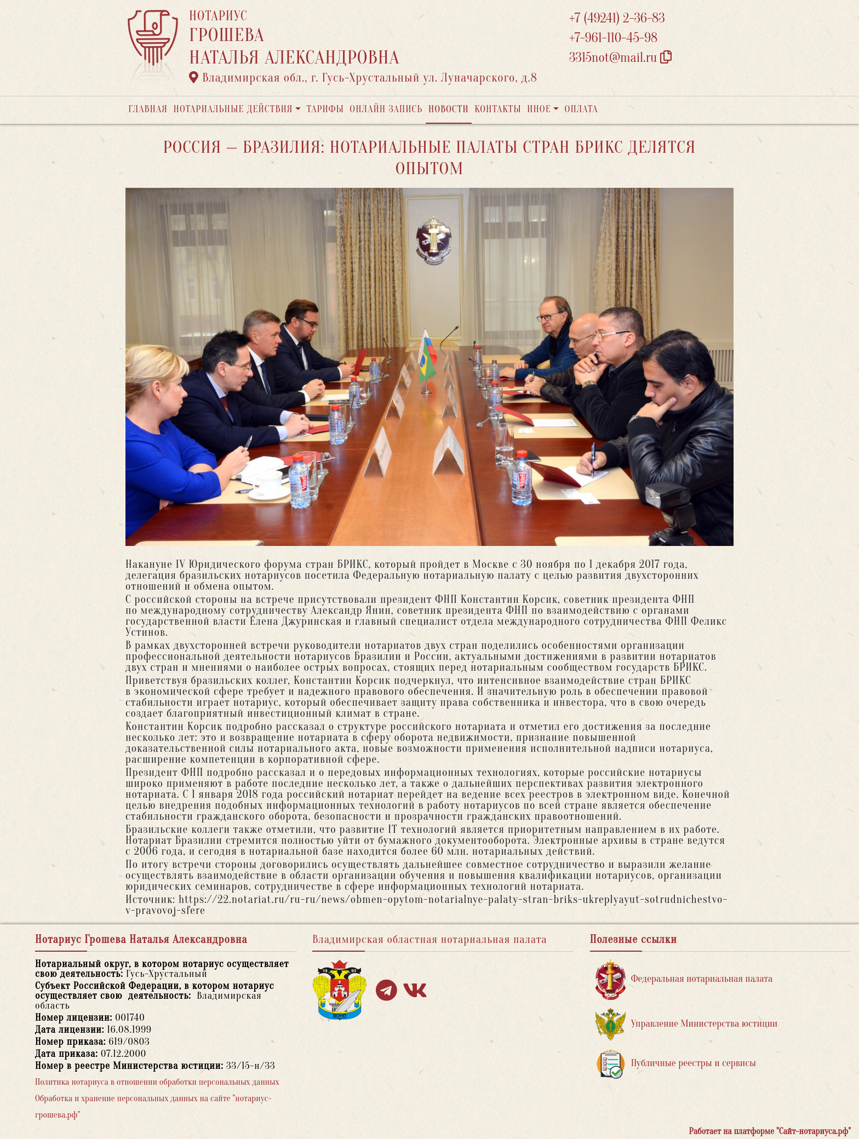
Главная (148, 109)
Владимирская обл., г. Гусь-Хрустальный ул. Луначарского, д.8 (363, 78)
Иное (539, 109)
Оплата (581, 109)
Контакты (497, 109)
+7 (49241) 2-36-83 (617, 18)
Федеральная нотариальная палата (684, 979)
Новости (448, 109)
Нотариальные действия (233, 109)
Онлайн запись (386, 109)
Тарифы (325, 109)
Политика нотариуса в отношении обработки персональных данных (157, 1082)
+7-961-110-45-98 (613, 38)
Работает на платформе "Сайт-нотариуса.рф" (770, 1131)
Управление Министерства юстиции (686, 1024)
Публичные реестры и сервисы (675, 1064)
